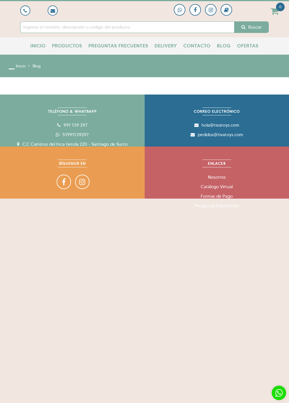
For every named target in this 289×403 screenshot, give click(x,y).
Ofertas (247, 46)
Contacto (196, 46)
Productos (67, 46)
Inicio (38, 46)
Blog (224, 46)
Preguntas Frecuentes (118, 46)
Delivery (165, 46)
